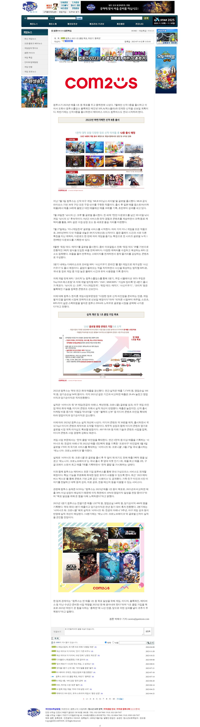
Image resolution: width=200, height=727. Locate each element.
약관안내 (65, 709)
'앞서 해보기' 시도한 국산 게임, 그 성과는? (73, 664)
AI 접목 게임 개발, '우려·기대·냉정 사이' (72, 689)
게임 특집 (28, 57)
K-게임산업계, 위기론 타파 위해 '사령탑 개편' (75, 647)
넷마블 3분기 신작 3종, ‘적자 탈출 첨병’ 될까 (74, 668)
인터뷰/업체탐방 (31, 62)
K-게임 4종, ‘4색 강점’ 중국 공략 (69, 681)
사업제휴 (83, 709)
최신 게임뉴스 (30, 39)
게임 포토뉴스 (30, 72)
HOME (134, 31)
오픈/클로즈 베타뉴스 (33, 43)
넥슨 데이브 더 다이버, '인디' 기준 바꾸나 (73, 651)
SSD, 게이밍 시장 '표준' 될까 (68, 685)
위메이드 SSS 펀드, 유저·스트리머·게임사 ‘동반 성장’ (78, 693)
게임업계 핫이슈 (31, 48)
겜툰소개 (74, 709)
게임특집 (142, 31)
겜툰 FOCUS (29, 53)
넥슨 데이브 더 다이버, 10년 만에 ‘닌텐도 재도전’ (76, 655)
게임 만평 (28, 67)
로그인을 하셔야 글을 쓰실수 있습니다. (103, 631)
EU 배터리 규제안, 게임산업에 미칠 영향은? (74, 672)
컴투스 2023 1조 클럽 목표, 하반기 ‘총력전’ (73, 676)
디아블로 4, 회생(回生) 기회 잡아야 (70, 660)
